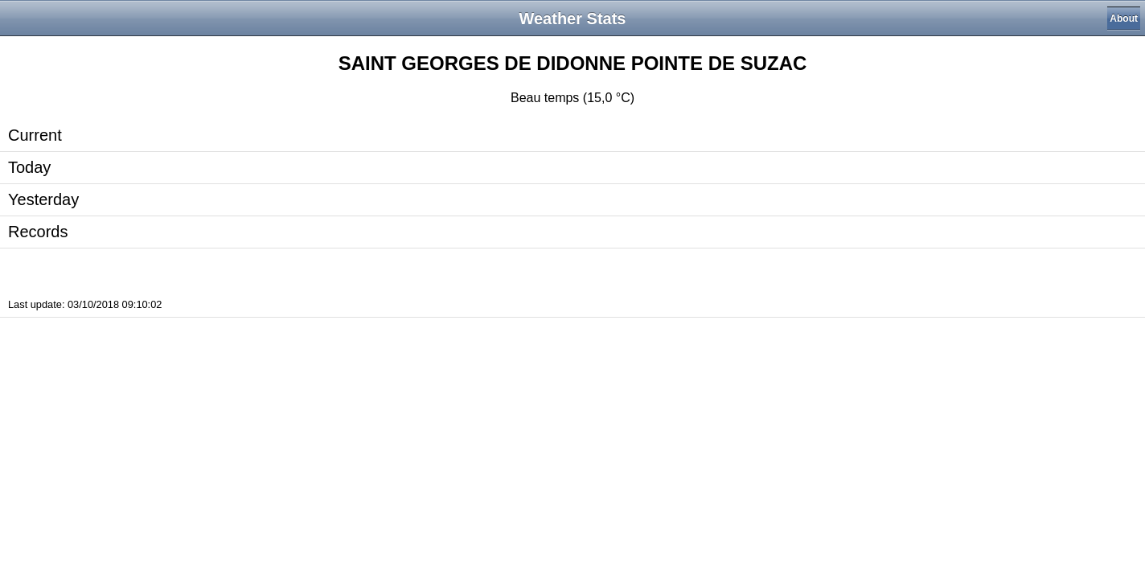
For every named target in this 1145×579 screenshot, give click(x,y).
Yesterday (43, 199)
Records (38, 231)
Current (35, 135)
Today (29, 167)
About (1124, 18)
